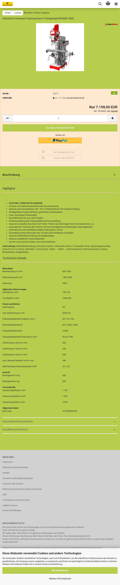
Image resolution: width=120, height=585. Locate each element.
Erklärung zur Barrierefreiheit (15, 467)
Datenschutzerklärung (52, 564)
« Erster (7, 13)
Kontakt (5, 473)
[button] (7, 118)
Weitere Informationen (60, 578)
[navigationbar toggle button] (116, 4)
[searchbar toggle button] (100, 4)
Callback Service (9, 505)
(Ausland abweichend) (75, 98)
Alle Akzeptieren (60, 570)
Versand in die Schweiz (12, 483)
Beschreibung (11, 174)
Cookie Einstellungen (11, 510)
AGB (4, 494)
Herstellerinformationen (17, 421)
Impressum (7, 462)
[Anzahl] (60, 118)
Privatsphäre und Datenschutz (16, 500)
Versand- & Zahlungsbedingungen (17, 478)
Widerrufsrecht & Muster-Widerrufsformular (22, 489)
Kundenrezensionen (15, 429)
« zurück (17, 13)
